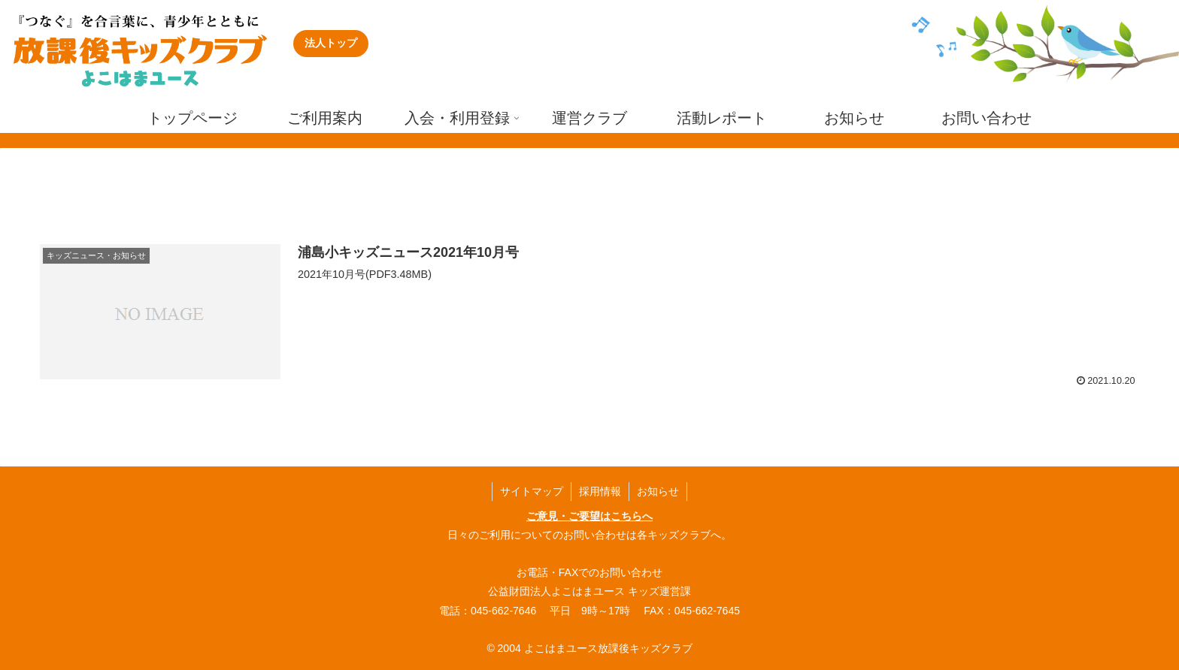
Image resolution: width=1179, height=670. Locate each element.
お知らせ (658, 491)
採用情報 (600, 491)
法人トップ (331, 43)
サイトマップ (531, 491)
